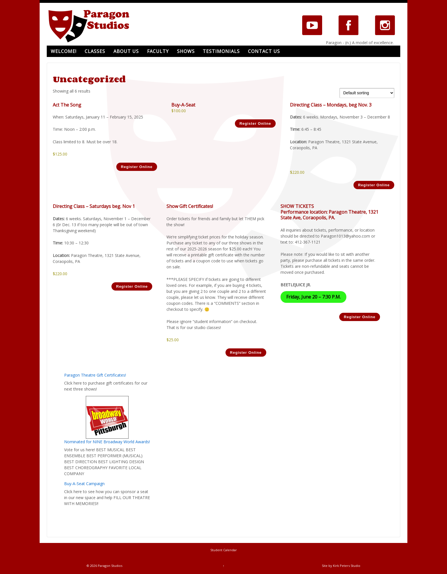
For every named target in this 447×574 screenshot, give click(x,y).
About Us (126, 51)
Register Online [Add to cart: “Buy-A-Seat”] (255, 123)
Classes (95, 51)
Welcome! (63, 51)
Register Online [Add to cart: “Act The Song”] (137, 167)
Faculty (158, 51)
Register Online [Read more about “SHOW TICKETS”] (359, 317)
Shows (186, 51)
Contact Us (264, 51)
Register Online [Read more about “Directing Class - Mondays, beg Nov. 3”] (374, 185)
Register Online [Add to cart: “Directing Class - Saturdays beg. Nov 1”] (132, 286)
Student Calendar (223, 550)
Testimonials (221, 51)
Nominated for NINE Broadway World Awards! (107, 441)
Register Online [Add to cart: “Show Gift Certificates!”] (246, 352)
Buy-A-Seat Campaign (84, 483)
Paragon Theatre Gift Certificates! (95, 375)
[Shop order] (367, 93)
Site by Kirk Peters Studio (341, 565)
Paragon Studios (109, 565)
